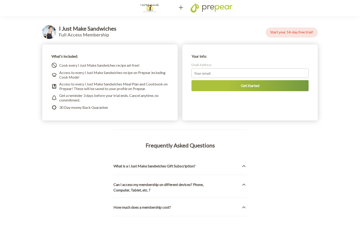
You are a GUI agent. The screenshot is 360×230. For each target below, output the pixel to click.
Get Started (250, 85)
